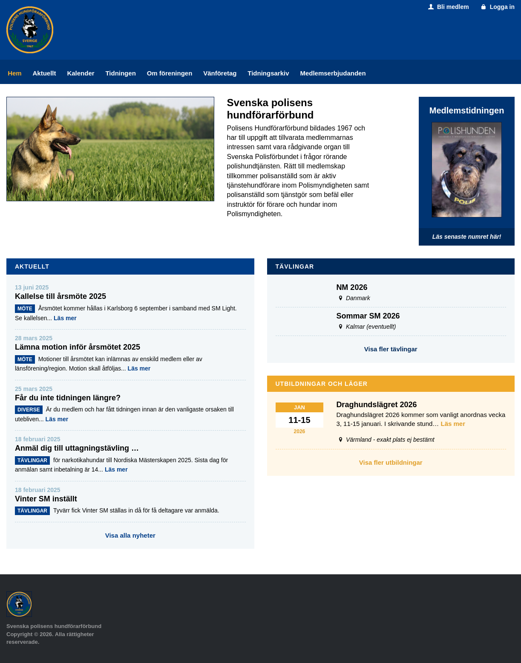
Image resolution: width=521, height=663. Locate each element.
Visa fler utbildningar (391, 462)
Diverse (28, 410)
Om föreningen (170, 73)
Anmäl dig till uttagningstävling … (77, 448)
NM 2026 (351, 287)
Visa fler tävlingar (390, 349)
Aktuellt (44, 73)
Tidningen (120, 73)
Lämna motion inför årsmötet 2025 (77, 347)
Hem (15, 73)
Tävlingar (32, 460)
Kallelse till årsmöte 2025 (60, 296)
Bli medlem (447, 6)
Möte (24, 309)
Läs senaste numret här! (466, 236)
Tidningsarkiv (268, 73)
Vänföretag (219, 73)
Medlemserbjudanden (333, 73)
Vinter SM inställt (46, 499)
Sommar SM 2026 (368, 316)
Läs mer (65, 318)
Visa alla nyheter (130, 535)
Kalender (80, 73)
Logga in (497, 6)
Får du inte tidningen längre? (68, 398)
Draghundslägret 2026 (376, 404)
